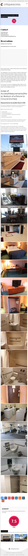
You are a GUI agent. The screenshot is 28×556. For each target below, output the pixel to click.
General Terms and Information (20, 554)
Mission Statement (11, 554)
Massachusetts (5, 17)
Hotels (2, 17)
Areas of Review (6, 554)
